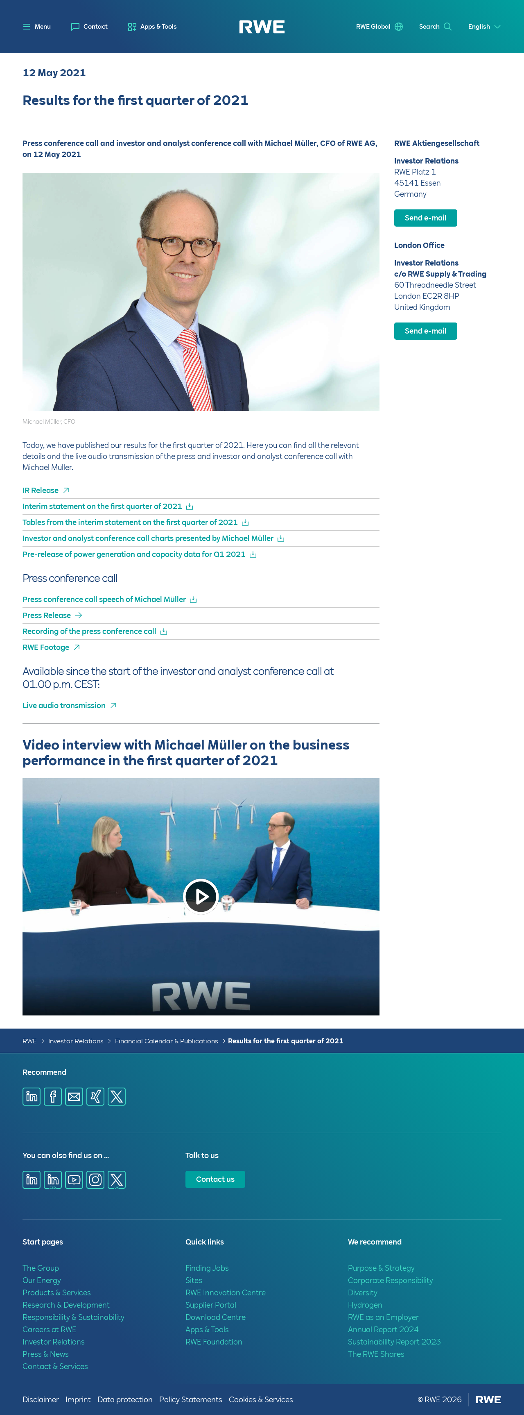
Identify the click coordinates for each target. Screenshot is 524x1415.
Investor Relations (76, 1041)
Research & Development (66, 1305)
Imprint (78, 1399)
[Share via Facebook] (53, 1097)
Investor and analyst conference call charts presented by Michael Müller (148, 538)
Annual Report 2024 (383, 1329)
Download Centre (215, 1317)
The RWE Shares (376, 1354)
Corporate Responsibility (390, 1280)
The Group (41, 1268)
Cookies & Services (261, 1399)
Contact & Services (55, 1366)
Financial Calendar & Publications (166, 1041)
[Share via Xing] (95, 1097)
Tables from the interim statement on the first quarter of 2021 (130, 522)
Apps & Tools (158, 26)
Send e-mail (426, 217)
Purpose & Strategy (381, 1268)
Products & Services (57, 1292)
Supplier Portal (210, 1305)
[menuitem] (89, 26)
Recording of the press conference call (89, 631)
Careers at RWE (50, 1329)
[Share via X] (117, 1097)
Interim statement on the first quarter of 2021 (102, 506)
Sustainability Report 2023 (394, 1342)
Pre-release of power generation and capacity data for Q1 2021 (134, 554)
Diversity (362, 1292)
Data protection (125, 1399)
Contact (96, 26)
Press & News (46, 1354)
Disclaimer (41, 1399)
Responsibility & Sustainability (73, 1317)
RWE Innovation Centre (225, 1292)
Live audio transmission (64, 705)
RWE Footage (46, 647)
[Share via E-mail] (74, 1097)
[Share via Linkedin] (32, 1097)
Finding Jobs (207, 1268)
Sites (193, 1280)
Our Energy (42, 1280)
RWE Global (373, 26)
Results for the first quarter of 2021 (285, 1041)
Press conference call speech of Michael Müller (104, 599)
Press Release (47, 615)
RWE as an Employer (383, 1317)
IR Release (41, 490)
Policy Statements (190, 1399)
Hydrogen (365, 1305)
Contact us (215, 1179)
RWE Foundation (213, 1342)
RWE (30, 1041)
